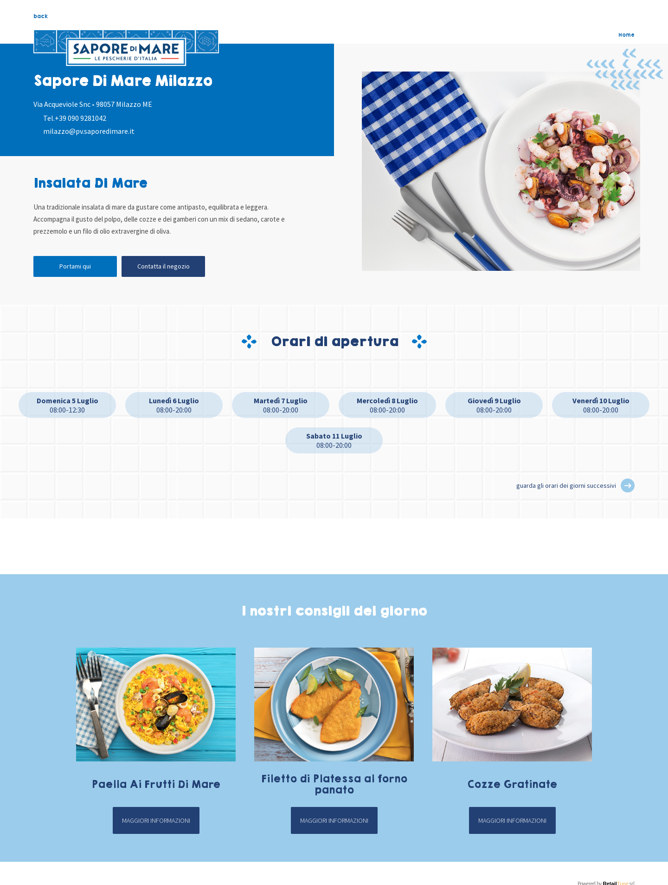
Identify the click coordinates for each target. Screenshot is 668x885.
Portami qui (75, 266)
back (40, 16)
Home (626, 35)
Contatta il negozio (163, 266)
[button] (628, 485)
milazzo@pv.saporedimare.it (89, 131)
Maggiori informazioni (156, 820)
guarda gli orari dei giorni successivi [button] (566, 485)
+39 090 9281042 (80, 118)
